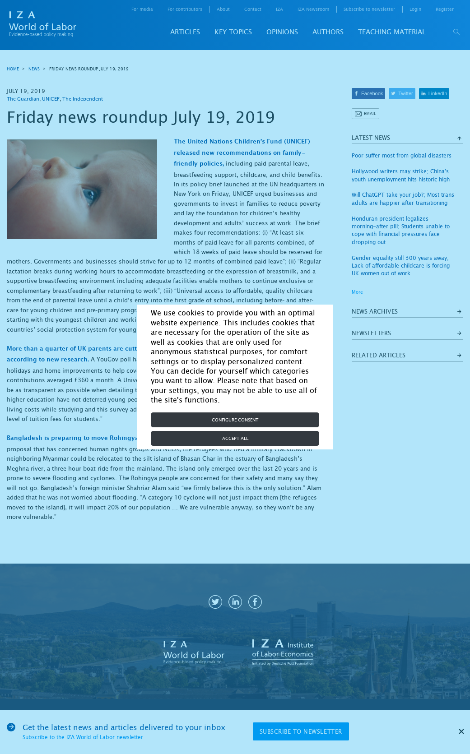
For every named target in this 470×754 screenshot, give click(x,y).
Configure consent (235, 419)
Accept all (235, 438)
